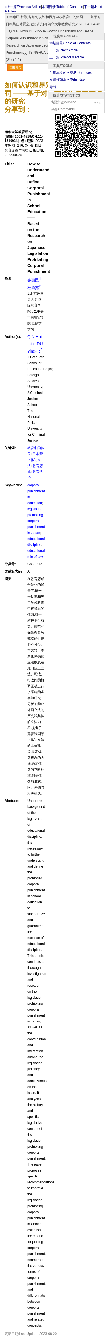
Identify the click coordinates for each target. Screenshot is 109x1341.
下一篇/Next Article (63, 50)
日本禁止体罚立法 (35, 460)
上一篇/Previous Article (66, 57)
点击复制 (15, 68)
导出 (52, 87)
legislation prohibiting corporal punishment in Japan (36, 521)
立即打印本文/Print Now (67, 80)
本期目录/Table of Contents (70, 43)
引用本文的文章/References (70, 73)
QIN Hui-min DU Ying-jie (35, 344)
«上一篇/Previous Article (23, 7)
